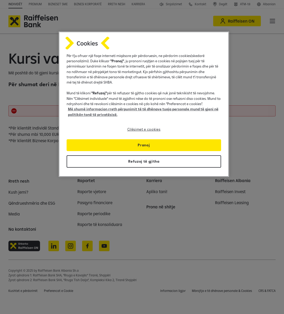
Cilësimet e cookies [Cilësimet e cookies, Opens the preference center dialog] (144, 129)
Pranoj (144, 145)
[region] (144, 104)
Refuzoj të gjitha (144, 161)
